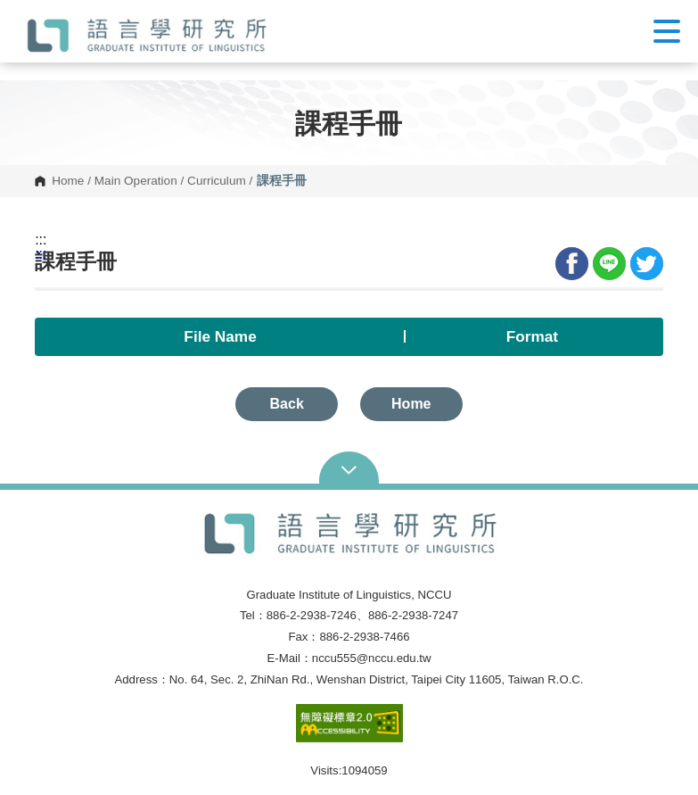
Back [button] (287, 403)
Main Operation (135, 181)
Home (68, 181)
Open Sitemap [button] (349, 468)
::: (40, 240)
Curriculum (216, 181)
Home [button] (411, 403)
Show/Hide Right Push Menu (666, 31)
